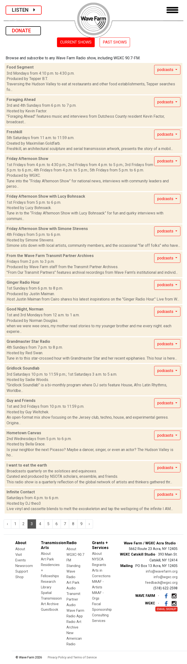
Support (21, 571)
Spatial (46, 593)
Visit (18, 555)
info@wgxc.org (166, 577)
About (20, 549)
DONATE (23, 31)
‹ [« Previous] (7, 524)
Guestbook (49, 610)
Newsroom (24, 566)
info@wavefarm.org (162, 571)
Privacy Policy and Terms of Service (72, 657)
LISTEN (23, 10)
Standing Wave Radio (73, 571)
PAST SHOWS (115, 42)
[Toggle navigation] (172, 10)
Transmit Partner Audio (73, 599)
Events (20, 560)
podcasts (165, 69)
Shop (19, 577)
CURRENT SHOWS (76, 42)
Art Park (47, 559)
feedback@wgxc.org (161, 583)
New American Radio (74, 638)
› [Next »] (89, 524)
